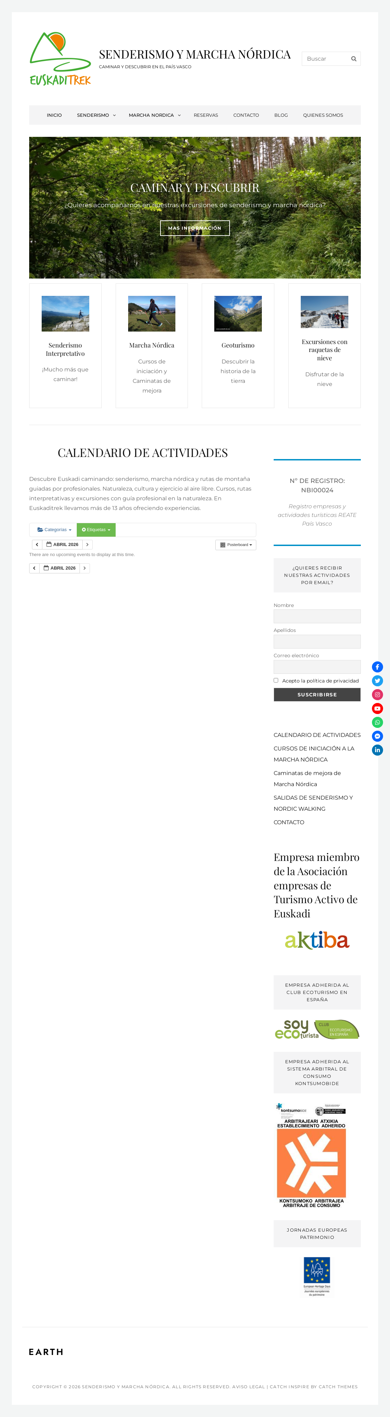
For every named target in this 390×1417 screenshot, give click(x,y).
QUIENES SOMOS (323, 115)
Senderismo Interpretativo (65, 349)
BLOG (281, 115)
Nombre (284, 605)
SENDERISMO (97, 115)
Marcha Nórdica (151, 345)
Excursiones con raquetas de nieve (325, 349)
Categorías (55, 529)
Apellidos (285, 630)
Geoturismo (238, 345)
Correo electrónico (296, 655)
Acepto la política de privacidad (320, 681)
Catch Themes (338, 1386)
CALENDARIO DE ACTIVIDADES (317, 735)
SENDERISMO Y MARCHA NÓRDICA (195, 54)
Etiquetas (96, 529)
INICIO (54, 115)
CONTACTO (246, 115)
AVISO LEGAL (248, 1386)
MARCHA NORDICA (155, 115)
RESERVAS (206, 115)
